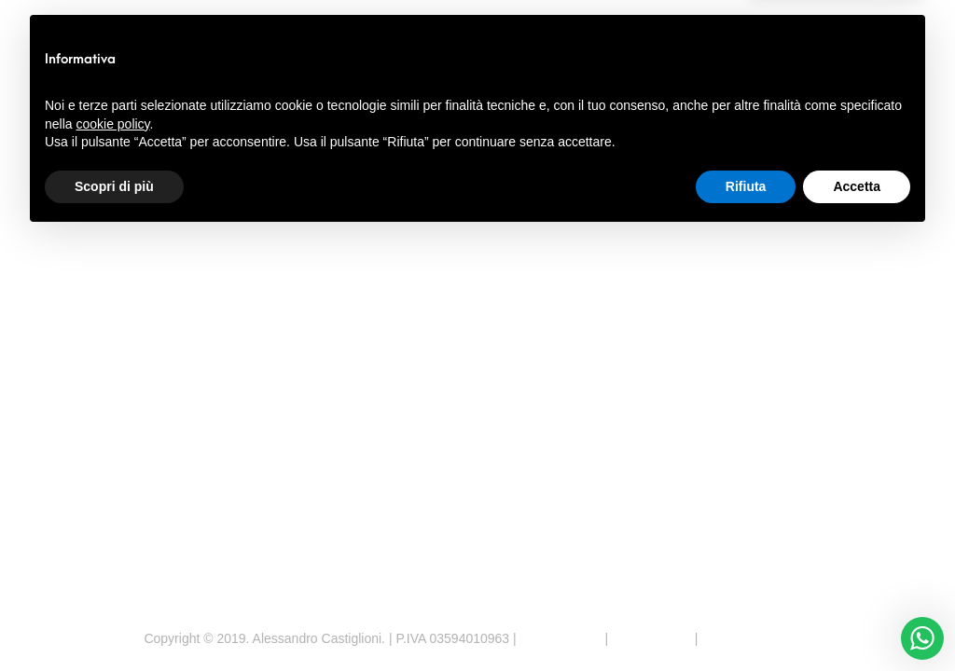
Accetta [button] (856, 619)
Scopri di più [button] (114, 619)
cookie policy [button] (112, 557)
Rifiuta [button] (746, 619)
